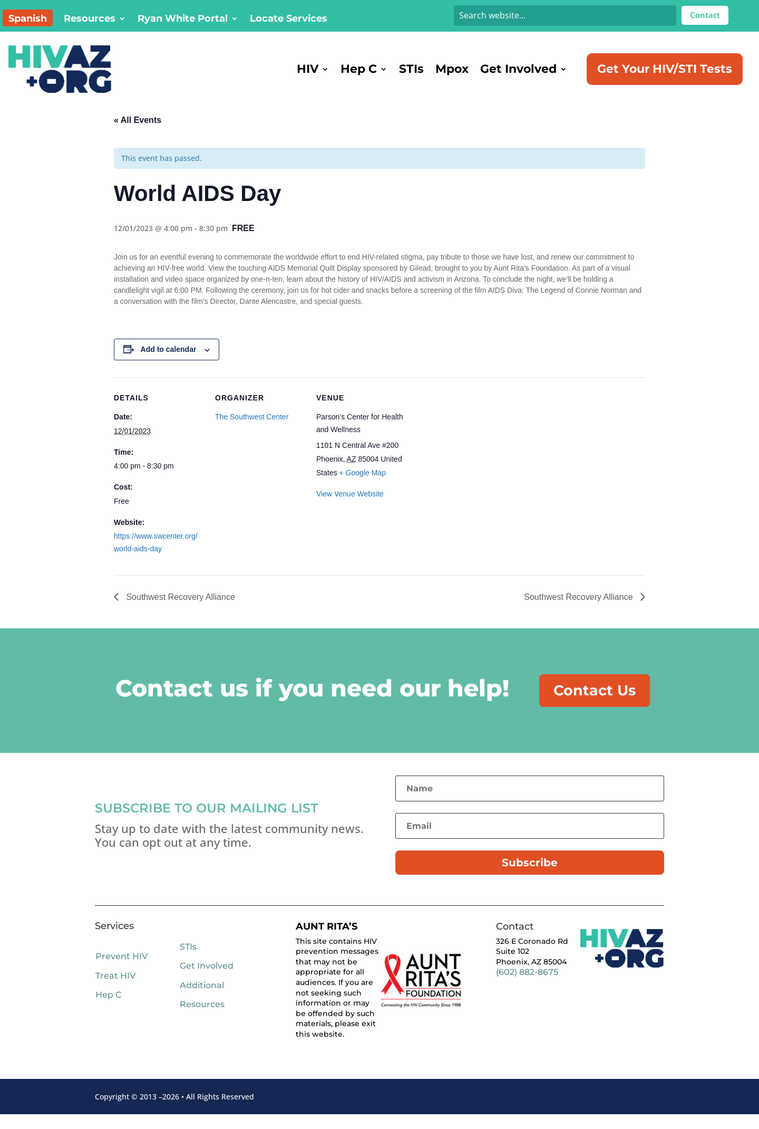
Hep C (358, 69)
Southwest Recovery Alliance (179, 610)
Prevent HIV (121, 971)
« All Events (137, 133)
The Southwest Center (251, 430)
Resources (89, 19)
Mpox (452, 69)
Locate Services (288, 19)
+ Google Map (362, 486)
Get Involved (518, 69)
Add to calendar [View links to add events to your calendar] (169, 363)
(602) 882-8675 (527, 987)
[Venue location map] (473, 463)
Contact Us (595, 704)
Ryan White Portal (183, 19)
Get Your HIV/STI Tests (664, 69)
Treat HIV (115, 990)
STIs (411, 69)
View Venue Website (350, 507)
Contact (705, 14)
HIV (307, 69)
